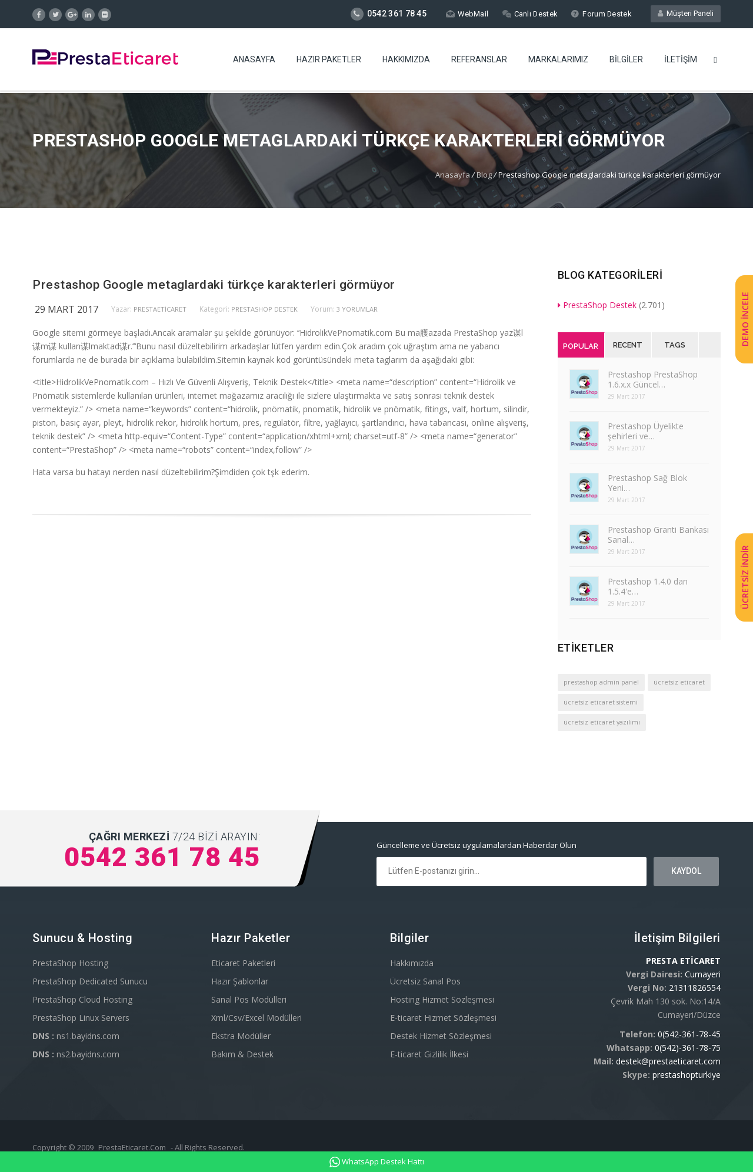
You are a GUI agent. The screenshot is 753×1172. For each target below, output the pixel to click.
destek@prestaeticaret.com (668, 1061)
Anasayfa (254, 61)
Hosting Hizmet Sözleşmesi (442, 999)
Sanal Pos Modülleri (248, 999)
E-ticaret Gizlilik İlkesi (429, 1054)
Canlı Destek (528, 13)
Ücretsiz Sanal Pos (425, 981)
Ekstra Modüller (241, 1035)
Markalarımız (558, 61)
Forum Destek (600, 13)
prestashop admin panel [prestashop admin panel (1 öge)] (601, 682)
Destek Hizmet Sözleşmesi (441, 1035)
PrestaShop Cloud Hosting (82, 999)
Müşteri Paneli (686, 13)
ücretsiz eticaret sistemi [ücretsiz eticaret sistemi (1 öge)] (601, 702)
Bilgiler (626, 61)
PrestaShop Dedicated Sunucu (90, 981)
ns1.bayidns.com (75, 1035)
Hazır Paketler (328, 61)
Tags (674, 344)
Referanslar (479, 61)
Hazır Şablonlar (239, 981)
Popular (580, 346)
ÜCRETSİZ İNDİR (745, 577)
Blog (484, 174)
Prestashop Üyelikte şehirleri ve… (646, 431)
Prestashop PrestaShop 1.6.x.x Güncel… (653, 379)
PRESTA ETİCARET (683, 960)
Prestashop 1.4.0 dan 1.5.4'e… (648, 586)
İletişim (680, 61)
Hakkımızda (406, 61)
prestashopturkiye (686, 1074)
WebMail (465, 13)
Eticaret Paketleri (243, 963)
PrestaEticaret (160, 309)
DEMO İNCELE (745, 319)
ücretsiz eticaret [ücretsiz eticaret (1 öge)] (679, 682)
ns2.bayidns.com (75, 1054)
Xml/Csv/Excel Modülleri (256, 1017)
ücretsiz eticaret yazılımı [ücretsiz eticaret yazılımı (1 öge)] (602, 722)
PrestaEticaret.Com (132, 1147)
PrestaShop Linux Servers (80, 1017)
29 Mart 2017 (66, 309)
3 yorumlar (357, 309)
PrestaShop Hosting (70, 963)
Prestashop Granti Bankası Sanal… (658, 535)
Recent (627, 344)
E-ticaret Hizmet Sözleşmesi (443, 1017)
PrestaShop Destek (264, 309)
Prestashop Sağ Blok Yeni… (647, 483)
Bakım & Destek (242, 1054)
